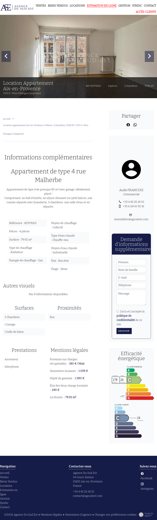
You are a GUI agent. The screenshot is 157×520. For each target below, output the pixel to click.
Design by (145, 514)
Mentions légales (51, 514)
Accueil (7, 119)
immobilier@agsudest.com (131, 219)
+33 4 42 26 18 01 (133, 202)
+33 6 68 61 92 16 (133, 206)
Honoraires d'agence (78, 514)
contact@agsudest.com (87, 496)
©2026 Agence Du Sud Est (21, 514)
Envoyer (124, 331)
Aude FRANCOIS (131, 190)
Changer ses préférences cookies (116, 514)
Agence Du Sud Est (85, 473)
